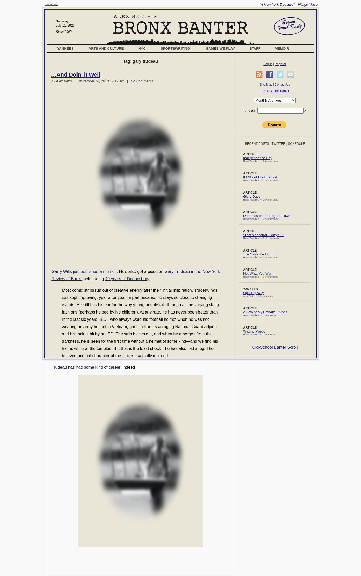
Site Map (266, 84)
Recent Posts (257, 144)
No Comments (142, 81)
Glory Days (251, 196)
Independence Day (257, 158)
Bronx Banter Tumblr (275, 91)
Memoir (282, 49)
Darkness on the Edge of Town (266, 216)
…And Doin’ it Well (75, 75)
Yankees (65, 49)
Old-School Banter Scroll (275, 347)
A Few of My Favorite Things (265, 312)
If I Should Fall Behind (260, 177)
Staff (254, 49)
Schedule (296, 144)
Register (280, 64)
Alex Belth (64, 81)
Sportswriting (175, 49)
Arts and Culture (106, 49)
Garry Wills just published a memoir (84, 271)
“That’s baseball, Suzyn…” (263, 235)
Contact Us (282, 84)
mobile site (51, 4)
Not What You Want (258, 274)
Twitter (278, 144)
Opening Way (253, 293)
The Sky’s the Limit (257, 254)
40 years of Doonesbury (127, 279)
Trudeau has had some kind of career (85, 367)
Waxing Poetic (254, 331)
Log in (267, 64)
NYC (142, 49)
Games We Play (220, 49)
